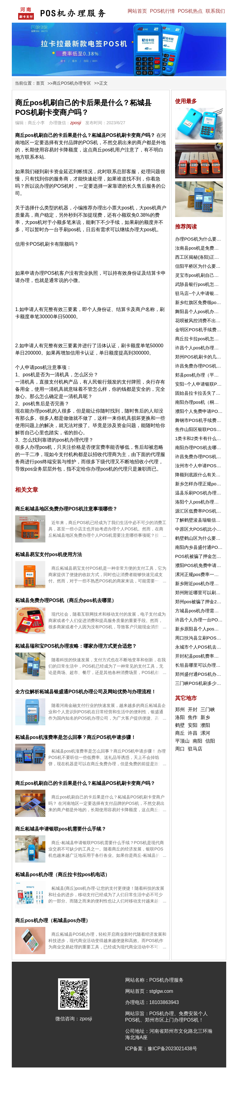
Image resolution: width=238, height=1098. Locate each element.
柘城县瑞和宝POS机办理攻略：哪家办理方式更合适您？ (76, 646)
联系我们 (215, 11)
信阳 (210, 740)
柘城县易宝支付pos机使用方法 (48, 554)
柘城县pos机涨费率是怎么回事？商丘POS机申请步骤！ (75, 737)
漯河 (205, 733)
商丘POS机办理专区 (72, 83)
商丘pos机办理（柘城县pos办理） (52, 920)
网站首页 (137, 11)
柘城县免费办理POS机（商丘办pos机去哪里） (65, 600)
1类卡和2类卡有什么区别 (200, 438)
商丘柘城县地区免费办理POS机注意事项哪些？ (66, 508)
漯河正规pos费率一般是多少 (203, 574)
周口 (180, 748)
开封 (192, 709)
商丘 (180, 733)
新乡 (205, 717)
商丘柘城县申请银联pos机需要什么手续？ (60, 828)
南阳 (197, 740)
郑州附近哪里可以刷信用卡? (203, 592)
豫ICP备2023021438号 (172, 1048)
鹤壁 (180, 725)
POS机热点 (190, 11)
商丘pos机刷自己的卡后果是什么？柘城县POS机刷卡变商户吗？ (85, 783)
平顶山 (182, 740)
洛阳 (180, 717)
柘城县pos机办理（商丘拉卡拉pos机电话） (62, 874)
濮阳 (205, 725)
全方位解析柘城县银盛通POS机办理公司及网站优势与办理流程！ (85, 691)
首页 (40, 83)
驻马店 (195, 748)
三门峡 (208, 709)
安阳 (192, 725)
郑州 (180, 709)
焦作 (192, 717)
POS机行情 (162, 11)
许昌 (192, 733)
